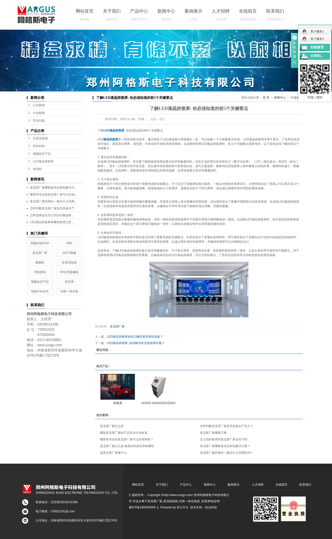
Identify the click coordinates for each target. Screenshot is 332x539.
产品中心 (139, 15)
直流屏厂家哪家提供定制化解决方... (53, 187)
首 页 (266, 97)
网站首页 (84, 15)
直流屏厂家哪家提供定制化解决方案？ (225, 446)
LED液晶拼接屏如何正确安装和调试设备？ (135, 336)
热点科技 (211, 507)
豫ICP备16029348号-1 (144, 507)
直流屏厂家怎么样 (112, 426)
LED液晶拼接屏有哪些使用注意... (52, 222)
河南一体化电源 (189, 501)
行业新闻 (39, 113)
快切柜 (37, 169)
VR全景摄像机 (69, 272)
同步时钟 (39, 146)
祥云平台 (183, 507)
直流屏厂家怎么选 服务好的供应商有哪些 (127, 446)
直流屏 (69, 281)
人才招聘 (220, 15)
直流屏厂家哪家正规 (213, 432)
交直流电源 (40, 138)
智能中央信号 (40, 291)
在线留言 (248, 15)
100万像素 (69, 253)
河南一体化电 (69, 291)
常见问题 (39, 120)
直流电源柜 (170, 501)
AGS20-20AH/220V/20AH (158, 403)
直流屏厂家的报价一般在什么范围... (53, 201)
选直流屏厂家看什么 (113, 452)
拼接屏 (117, 403)
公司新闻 (39, 105)
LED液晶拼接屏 (43, 161)
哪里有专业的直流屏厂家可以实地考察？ (126, 439)
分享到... (316, 56)
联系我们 (275, 15)
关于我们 (111, 15)
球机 (69, 243)
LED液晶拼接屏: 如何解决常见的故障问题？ (136, 343)
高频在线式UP (39, 243)
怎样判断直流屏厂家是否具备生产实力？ (226, 426)
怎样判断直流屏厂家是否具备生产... (53, 208)
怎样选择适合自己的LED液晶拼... (52, 215)
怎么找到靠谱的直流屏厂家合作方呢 (223, 439)
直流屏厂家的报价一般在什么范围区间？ (226, 452)
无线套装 (40, 272)
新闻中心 (166, 15)
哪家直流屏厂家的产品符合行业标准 (123, 432)
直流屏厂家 (39, 253)
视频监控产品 (42, 153)
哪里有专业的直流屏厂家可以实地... (53, 194)
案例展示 (193, 15)
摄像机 (39, 262)
